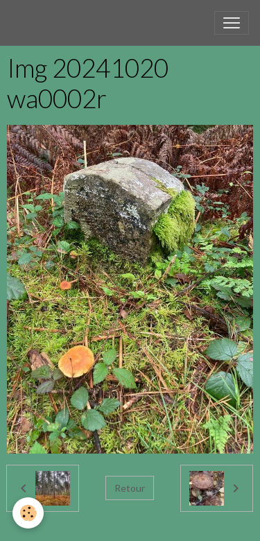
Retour (129, 488)
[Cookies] (28, 513)
